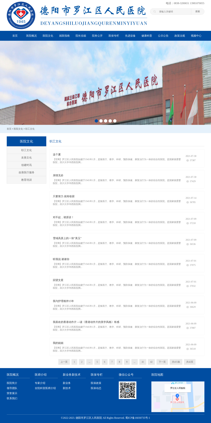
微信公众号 (126, 374)
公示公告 (163, 35)
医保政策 (96, 383)
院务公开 (97, 35)
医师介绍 (41, 374)
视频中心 (196, 35)
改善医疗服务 (26, 172)
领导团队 (12, 388)
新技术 (67, 388)
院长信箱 (81, 35)
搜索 (197, 11)
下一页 (162, 362)
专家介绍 (40, 383)
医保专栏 (114, 35)
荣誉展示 (12, 393)
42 (151, 362)
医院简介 (12, 383)
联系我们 (12, 398)
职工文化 (30, 129)
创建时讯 (26, 165)
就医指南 (64, 35)
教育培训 (26, 179)
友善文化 (26, 157)
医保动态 (96, 388)
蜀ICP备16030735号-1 (137, 417)
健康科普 (146, 35)
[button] (96, 121)
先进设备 (130, 35)
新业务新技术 (72, 374)
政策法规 (179, 35)
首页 (15, 35)
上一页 (64, 362)
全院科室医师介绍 (45, 388)
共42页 (189, 362)
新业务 (67, 383)
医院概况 (31, 35)
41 (143, 362)
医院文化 (48, 35)
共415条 (176, 362)
